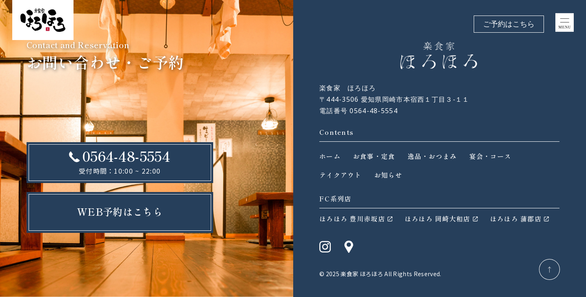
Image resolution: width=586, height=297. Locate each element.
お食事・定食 (374, 156)
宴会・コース (490, 156)
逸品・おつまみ (432, 156)
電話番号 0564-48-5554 (358, 110)
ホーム (330, 156)
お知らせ (388, 175)
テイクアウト (340, 175)
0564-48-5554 (126, 156)
